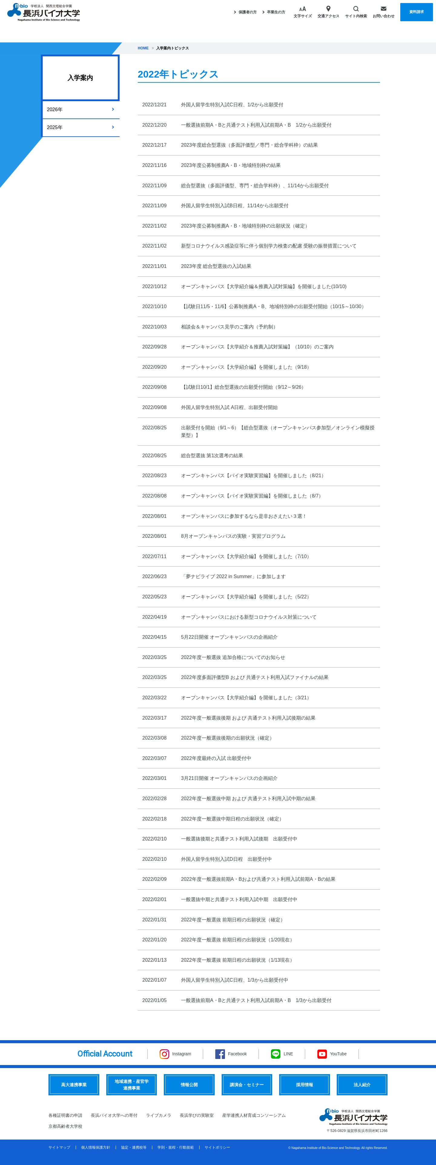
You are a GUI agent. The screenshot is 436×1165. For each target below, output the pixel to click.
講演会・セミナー (247, 1084)
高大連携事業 (74, 1084)
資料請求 (416, 12)
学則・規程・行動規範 (175, 1147)
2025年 (55, 127)
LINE (288, 1053)
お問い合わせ (384, 12)
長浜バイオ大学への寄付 (114, 1115)
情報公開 (189, 1084)
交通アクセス (328, 12)
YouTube (338, 1053)
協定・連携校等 (134, 1147)
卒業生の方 (274, 12)
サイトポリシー (217, 1147)
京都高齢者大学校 (65, 1126)
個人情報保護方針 (95, 1147)
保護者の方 (245, 12)
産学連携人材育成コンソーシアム (254, 1115)
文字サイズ (303, 12)
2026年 (55, 109)
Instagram (181, 1053)
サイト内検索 (356, 12)
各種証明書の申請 (65, 1115)
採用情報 (304, 1084)
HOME (143, 48)
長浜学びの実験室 (197, 1115)
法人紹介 (362, 1084)
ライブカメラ (158, 1115)
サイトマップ (59, 1147)
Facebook (237, 1053)
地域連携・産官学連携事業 (132, 1084)
